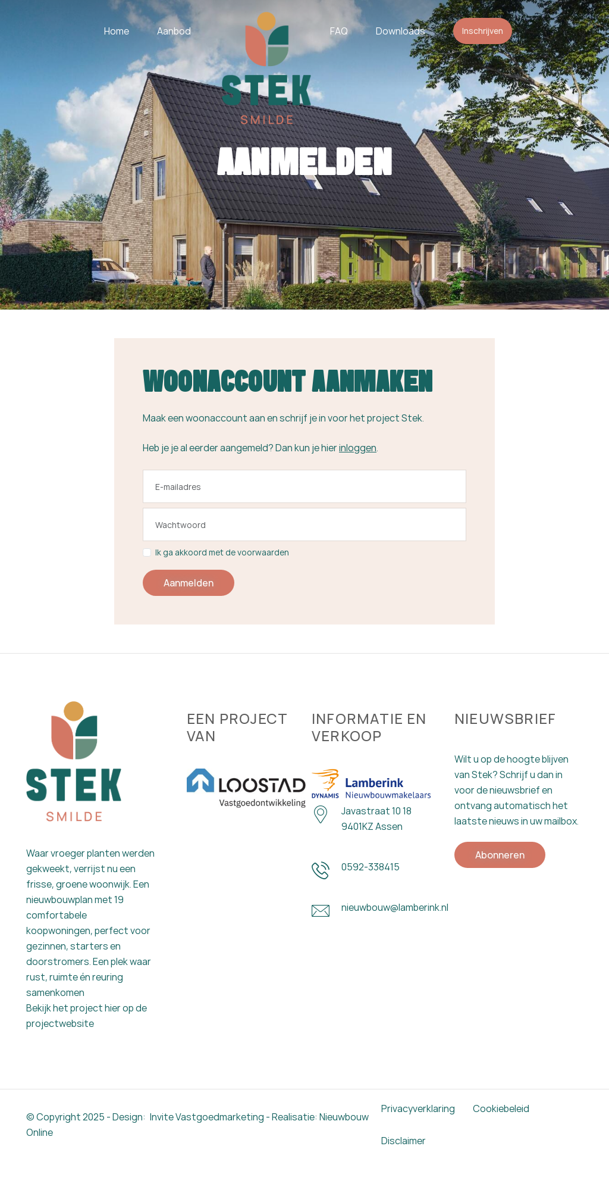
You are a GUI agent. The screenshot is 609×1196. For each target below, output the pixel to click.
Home (116, 31)
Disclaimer (403, 1176)
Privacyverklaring (418, 1144)
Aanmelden (189, 626)
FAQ (339, 31)
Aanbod (174, 31)
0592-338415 (370, 916)
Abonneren (500, 904)
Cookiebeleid (501, 1144)
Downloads (400, 31)
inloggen (357, 491)
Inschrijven (482, 30)
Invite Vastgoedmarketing (207, 1153)
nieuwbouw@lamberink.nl (394, 957)
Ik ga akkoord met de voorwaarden (216, 596)
